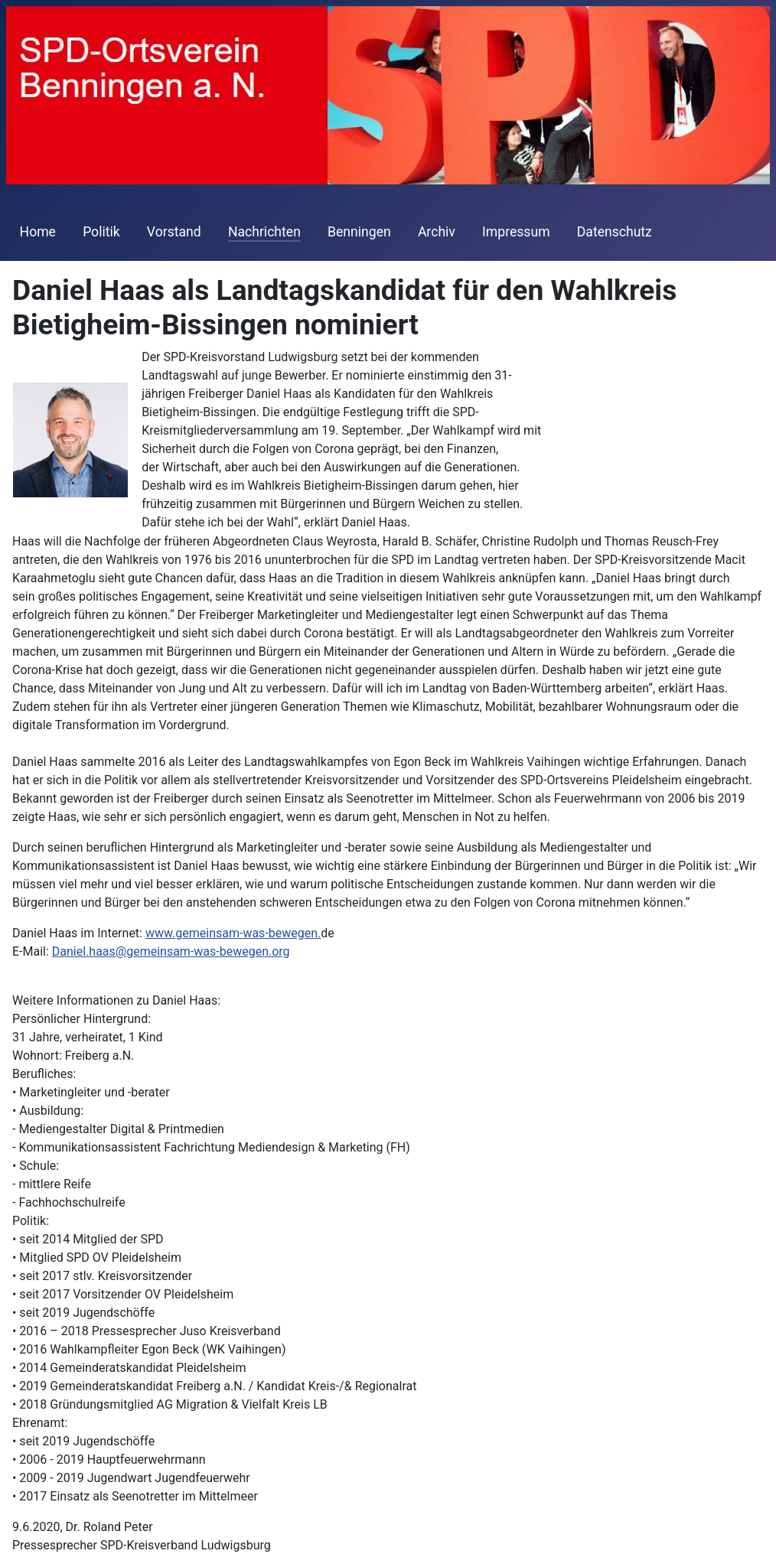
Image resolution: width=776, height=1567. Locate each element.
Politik (101, 231)
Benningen (359, 231)
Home (38, 231)
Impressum (516, 231)
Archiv (436, 231)
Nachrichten (264, 231)
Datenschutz (614, 231)
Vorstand (174, 231)
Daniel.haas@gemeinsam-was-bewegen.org (171, 951)
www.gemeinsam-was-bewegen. (233, 933)
